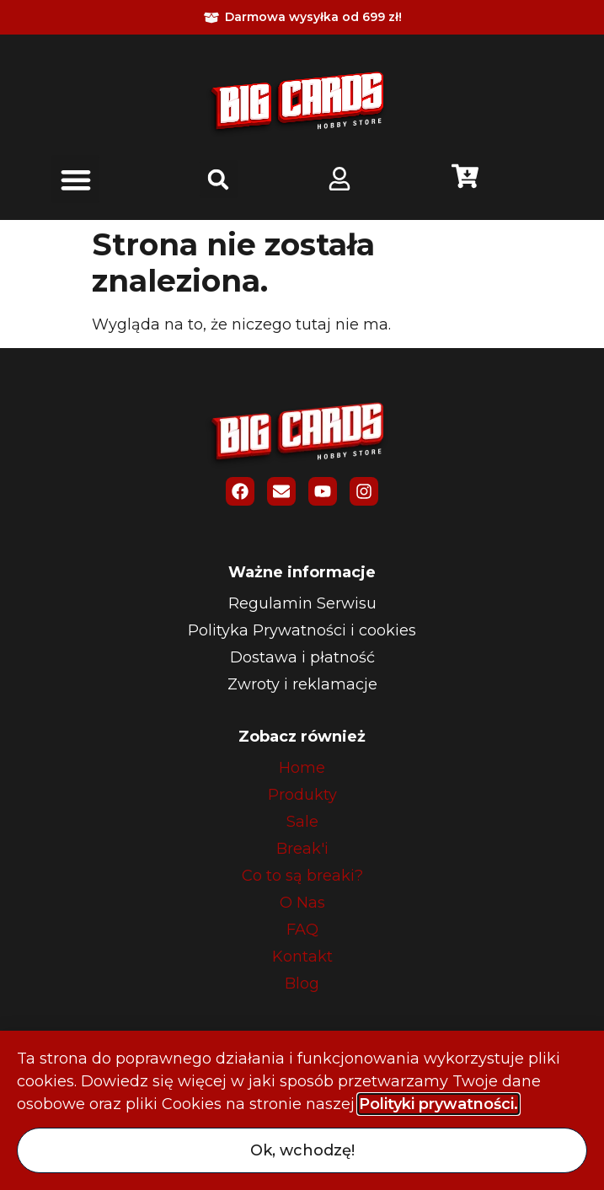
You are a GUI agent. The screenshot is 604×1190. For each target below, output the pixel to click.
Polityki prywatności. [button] (438, 1104)
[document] (302, 595)
